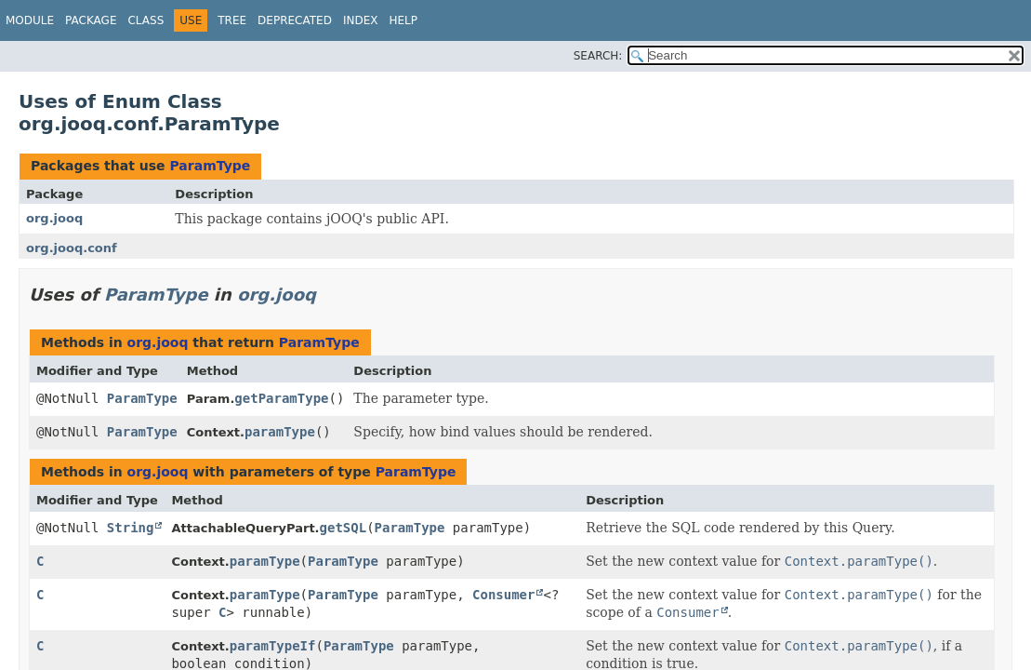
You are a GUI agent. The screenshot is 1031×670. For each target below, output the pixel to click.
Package (90, 20)
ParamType (209, 165)
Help (403, 20)
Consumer (503, 594)
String (130, 527)
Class (145, 20)
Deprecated (295, 20)
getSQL (343, 527)
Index (360, 20)
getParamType (281, 398)
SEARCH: (598, 55)
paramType (280, 431)
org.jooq (54, 218)
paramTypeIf (273, 645)
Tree (232, 20)
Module (30, 20)
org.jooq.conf (71, 248)
